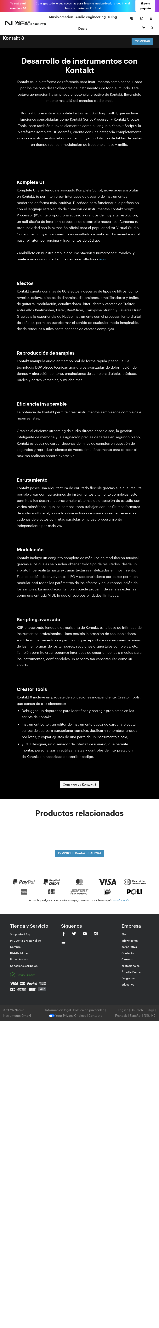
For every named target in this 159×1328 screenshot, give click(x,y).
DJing (112, 17)
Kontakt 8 (13, 38)
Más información (121, 900)
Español (135, 1015)
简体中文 (150, 1015)
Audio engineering (90, 17)
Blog (125, 934)
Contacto (128, 953)
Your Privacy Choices (67, 1015)
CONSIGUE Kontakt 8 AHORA (79, 853)
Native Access (19, 959)
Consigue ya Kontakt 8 (79, 784)
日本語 (150, 1010)
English (123, 1010)
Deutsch (137, 1010)
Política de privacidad (89, 1010)
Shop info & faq (20, 934)
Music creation (61, 17)
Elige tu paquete (145, 6)
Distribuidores (19, 953)
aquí (102, 259)
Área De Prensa (131, 972)
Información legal (58, 1010)
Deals (82, 28)
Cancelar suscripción (24, 965)
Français (121, 1015)
